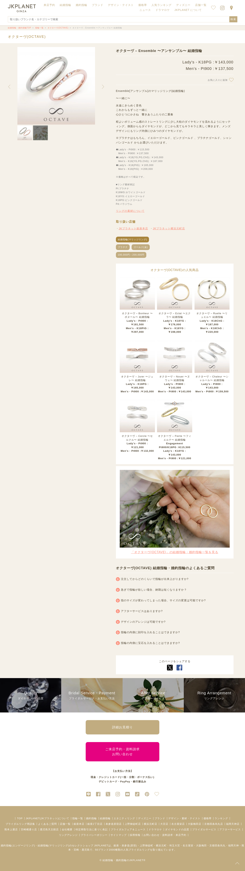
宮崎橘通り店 (29, 829)
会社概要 (67, 829)
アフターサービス (230, 829)
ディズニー (144, 818)
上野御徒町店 (133, 823)
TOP (20, 818)
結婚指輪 (105, 818)
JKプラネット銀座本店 (133, 228)
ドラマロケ (155, 829)
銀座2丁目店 (94, 823)
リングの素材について (130, 210)
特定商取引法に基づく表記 (92, 829)
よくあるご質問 (47, 823)
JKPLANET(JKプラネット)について (47, 818)
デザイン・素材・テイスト (184, 818)
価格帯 (207, 818)
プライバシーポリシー (94, 835)
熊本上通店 (11, 829)
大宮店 (164, 823)
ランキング (221, 818)
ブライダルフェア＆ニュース (128, 829)
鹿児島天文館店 (49, 829)
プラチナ (123, 247)
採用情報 (135, 835)
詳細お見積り (122, 727)
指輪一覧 (77, 818)
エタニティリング (124, 818)
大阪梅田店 (194, 823)
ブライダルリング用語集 (20, 823)
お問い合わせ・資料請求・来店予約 (164, 835)
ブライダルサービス (204, 829)
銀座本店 (79, 823)
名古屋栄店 (178, 823)
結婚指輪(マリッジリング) (132, 239)
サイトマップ (119, 835)
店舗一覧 (201, 4)
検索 (233, 19)
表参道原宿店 (114, 823)
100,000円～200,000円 (131, 254)
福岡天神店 (232, 823)
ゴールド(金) (140, 247)
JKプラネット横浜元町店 (169, 228)
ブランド (160, 818)
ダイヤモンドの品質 (177, 829)
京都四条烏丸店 (213, 823)
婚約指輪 (91, 818)
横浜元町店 (150, 823)
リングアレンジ (68, 835)
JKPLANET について (188, 9)
